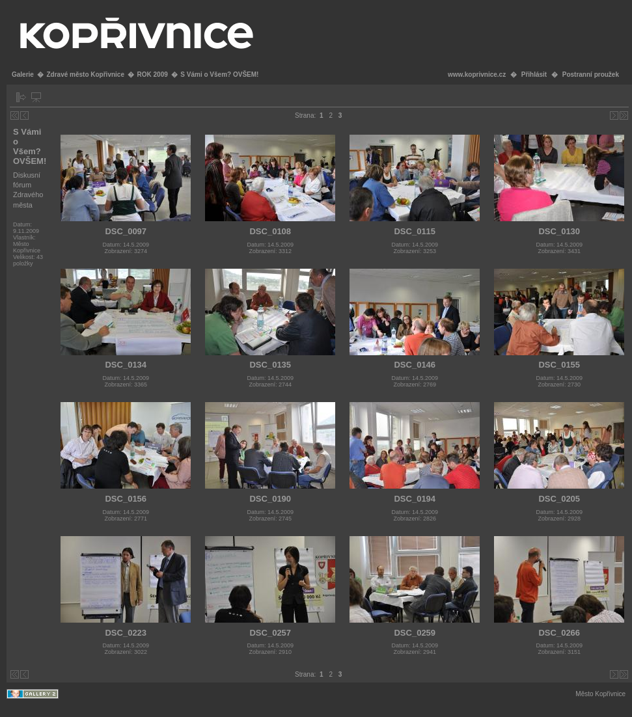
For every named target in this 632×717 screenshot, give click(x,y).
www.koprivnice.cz (477, 74)
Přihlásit (534, 74)
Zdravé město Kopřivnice (85, 74)
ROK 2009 (152, 74)
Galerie (23, 74)
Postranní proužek (590, 74)
